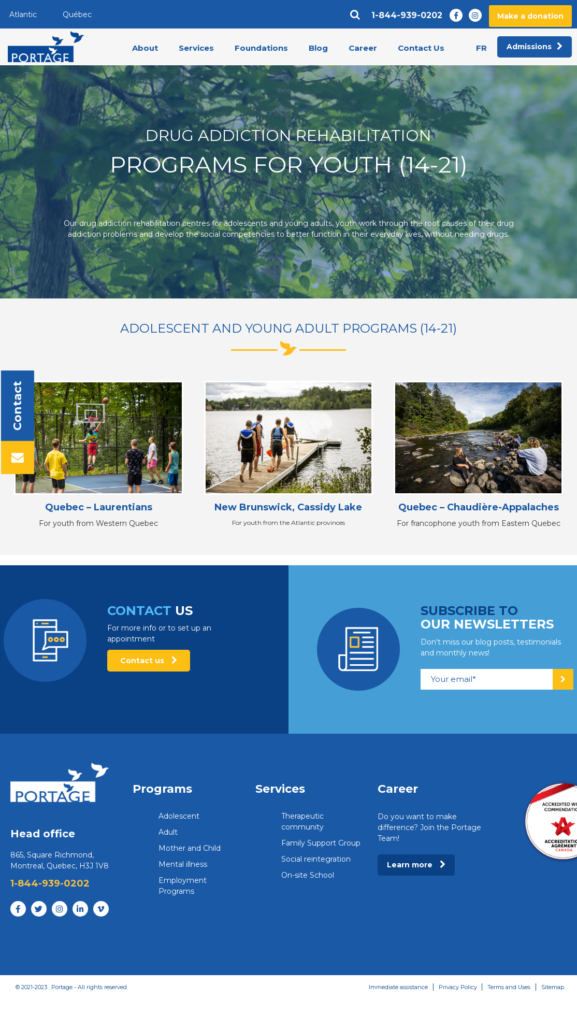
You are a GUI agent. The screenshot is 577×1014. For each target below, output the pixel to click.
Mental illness (182, 864)
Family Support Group (320, 843)
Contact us (148, 660)
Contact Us (421, 48)
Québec (77, 14)
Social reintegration (316, 859)
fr (481, 48)
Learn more (416, 864)
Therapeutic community (302, 821)
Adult (168, 832)
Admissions (534, 47)
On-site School (307, 875)
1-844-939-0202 (406, 15)
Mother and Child (189, 848)
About (145, 48)
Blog (318, 48)
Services (196, 48)
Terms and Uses (508, 987)
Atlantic (23, 14)
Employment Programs (182, 886)
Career (363, 48)
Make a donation (530, 16)
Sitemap (552, 987)
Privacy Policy (457, 987)
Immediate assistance (397, 987)
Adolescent (178, 816)
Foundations (261, 48)
